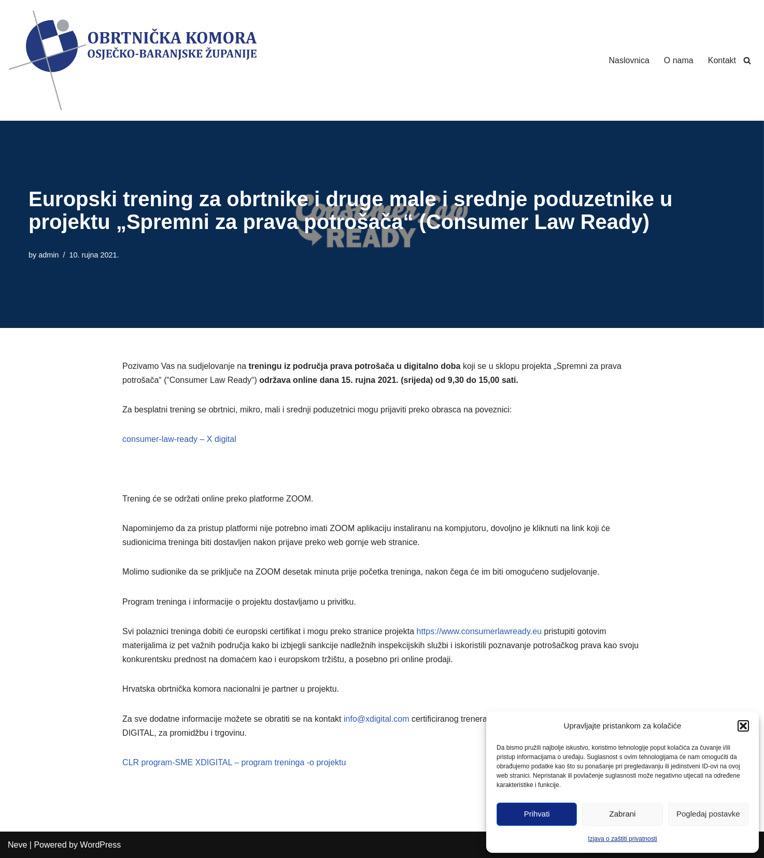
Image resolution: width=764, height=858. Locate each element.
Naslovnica (629, 60)
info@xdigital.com (376, 718)
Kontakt (722, 60)
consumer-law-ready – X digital (179, 439)
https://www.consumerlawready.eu (479, 631)
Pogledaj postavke (708, 813)
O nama (679, 60)
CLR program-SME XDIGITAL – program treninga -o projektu (234, 762)
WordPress (100, 844)
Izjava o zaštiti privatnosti (622, 838)
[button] (743, 726)
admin (48, 255)
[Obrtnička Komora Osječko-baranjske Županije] (132, 60)
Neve (17, 844)
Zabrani (623, 813)
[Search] (747, 60)
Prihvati (537, 813)
